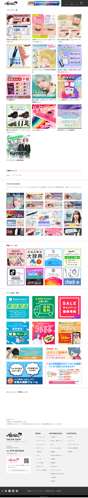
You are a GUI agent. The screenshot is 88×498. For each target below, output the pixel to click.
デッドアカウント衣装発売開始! (15, 160)
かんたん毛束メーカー (38, 130)
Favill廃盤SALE (10, 100)
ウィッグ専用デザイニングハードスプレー (69, 100)
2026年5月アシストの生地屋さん (66, 130)
